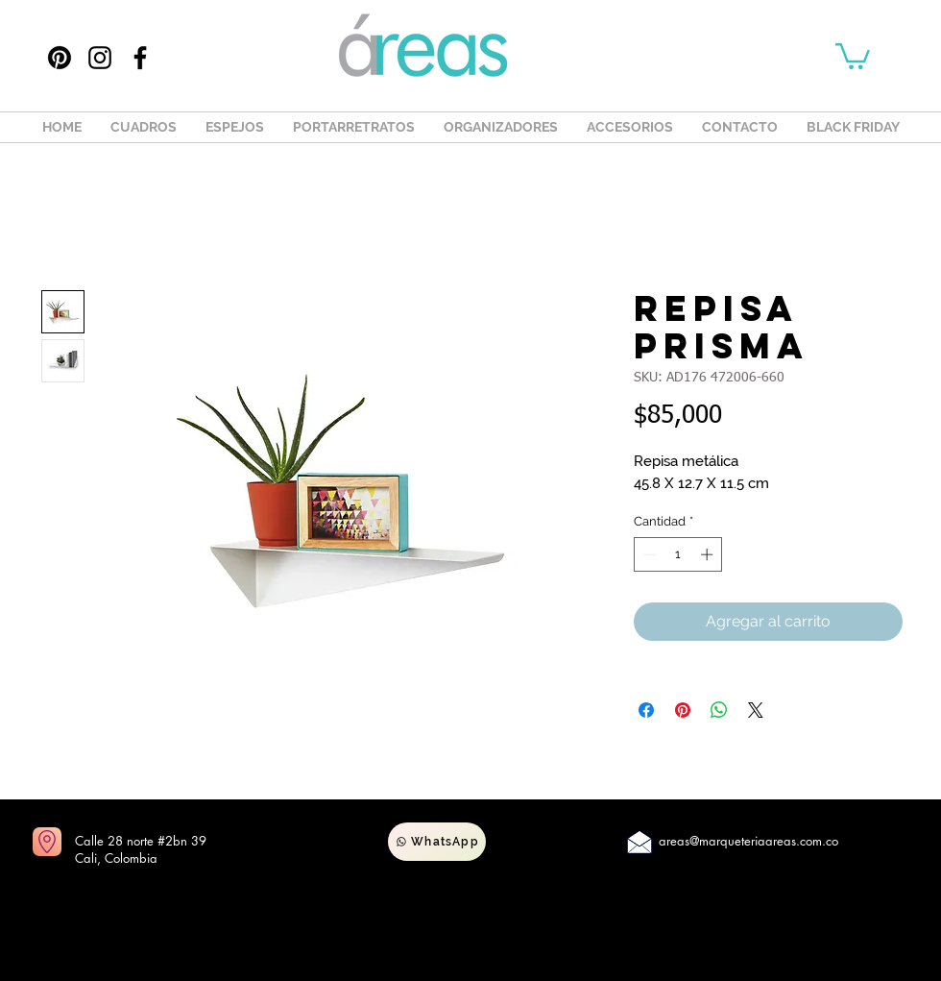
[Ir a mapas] (47, 841)
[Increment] (708, 554)
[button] (852, 54)
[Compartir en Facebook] (646, 710)
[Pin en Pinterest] (682, 710)
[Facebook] (140, 57)
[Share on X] (755, 710)
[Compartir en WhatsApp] (719, 710)
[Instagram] (99, 57)
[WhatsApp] (437, 841)
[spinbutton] (678, 554)
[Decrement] (648, 554)
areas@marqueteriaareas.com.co (748, 840)
